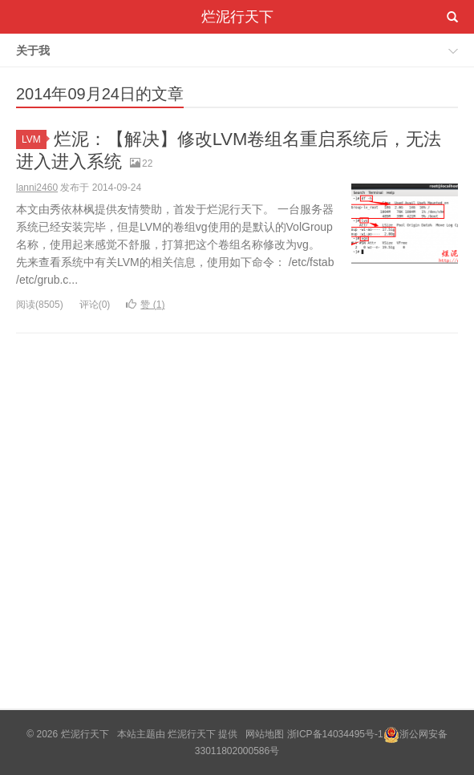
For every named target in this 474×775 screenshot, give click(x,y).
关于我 (33, 50)
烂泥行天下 (237, 17)
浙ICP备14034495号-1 (335, 734)
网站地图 (264, 734)
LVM (34, 139)
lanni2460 (37, 187)
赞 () (145, 304)
